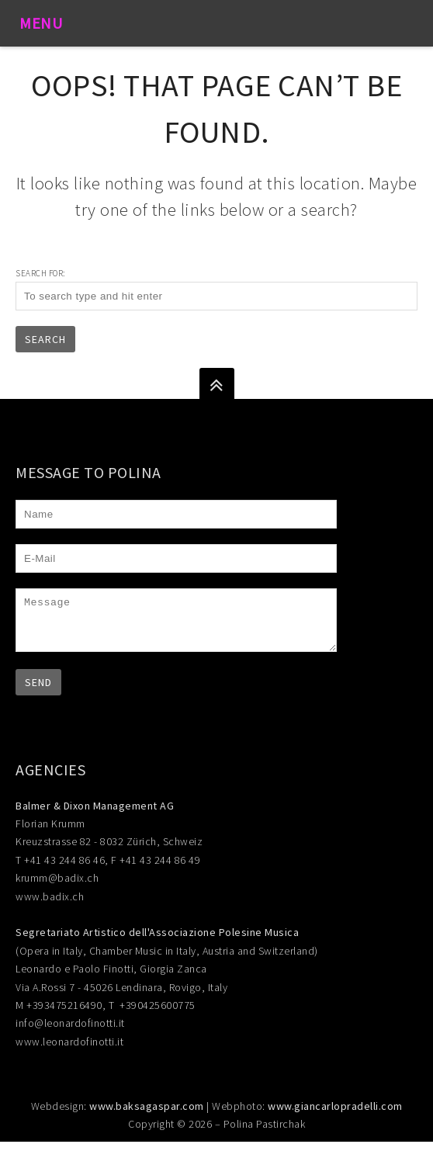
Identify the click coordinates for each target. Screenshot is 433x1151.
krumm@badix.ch (57, 887)
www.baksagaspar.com (146, 1115)
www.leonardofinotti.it (69, 1051)
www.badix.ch (50, 906)
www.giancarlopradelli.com (335, 1115)
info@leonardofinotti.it (70, 1032)
